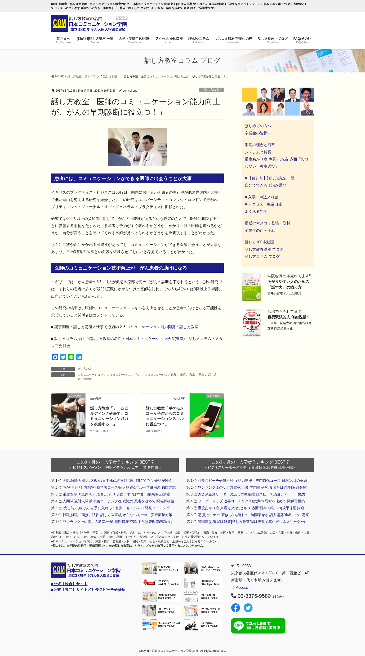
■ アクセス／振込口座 (263, 204)
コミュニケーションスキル (124, 374)
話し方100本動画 (259, 242)
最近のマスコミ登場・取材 (267, 223)
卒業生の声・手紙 (260, 230)
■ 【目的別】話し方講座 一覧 (270, 178)
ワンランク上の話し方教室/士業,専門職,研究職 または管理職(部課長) (252, 487)
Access (242, 587)
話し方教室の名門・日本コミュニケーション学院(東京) (138, 339)
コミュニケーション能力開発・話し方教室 (162, 327)
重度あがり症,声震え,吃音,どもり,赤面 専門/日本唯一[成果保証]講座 (116, 494)
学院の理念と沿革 (260, 145)
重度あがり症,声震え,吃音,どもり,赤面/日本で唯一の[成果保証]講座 (251, 508)
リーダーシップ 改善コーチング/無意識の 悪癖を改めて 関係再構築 (251, 501)
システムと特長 (258, 152)
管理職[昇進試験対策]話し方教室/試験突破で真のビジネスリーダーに (252, 522)
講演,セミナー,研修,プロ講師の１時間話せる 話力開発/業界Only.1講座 (253, 515)
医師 (183, 374)
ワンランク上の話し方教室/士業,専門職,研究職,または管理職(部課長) (117, 522)
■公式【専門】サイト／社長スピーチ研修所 (88, 590)
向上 (192, 374)
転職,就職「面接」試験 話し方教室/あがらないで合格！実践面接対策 (117, 515)
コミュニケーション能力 (160, 374)
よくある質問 (256, 212)
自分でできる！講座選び (265, 185)
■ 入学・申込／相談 (261, 197)
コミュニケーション (90, 374)
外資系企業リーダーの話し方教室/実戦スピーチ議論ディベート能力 (251, 494)
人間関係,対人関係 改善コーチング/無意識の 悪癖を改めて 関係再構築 (118, 501)
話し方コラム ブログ (262, 256)
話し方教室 (213, 90)
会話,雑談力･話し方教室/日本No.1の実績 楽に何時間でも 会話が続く (117, 480)
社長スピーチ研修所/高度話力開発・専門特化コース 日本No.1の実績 (252, 480)
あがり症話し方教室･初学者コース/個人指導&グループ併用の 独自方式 (119, 487)
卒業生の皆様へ (258, 133)
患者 (202, 374)
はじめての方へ (258, 126)
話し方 (212, 374)
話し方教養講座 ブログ (264, 249)
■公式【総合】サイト (69, 584)
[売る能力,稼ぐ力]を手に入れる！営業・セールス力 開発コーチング (116, 508)
